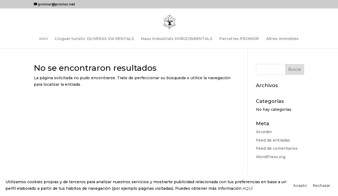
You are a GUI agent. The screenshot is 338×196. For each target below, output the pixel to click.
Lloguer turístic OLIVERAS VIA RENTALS (94, 39)
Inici (43, 39)
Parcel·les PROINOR (239, 39)
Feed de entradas (273, 140)
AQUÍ (248, 188)
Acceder (264, 131)
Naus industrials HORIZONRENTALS (176, 39)
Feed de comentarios (277, 148)
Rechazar (321, 185)
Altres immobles (282, 39)
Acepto (300, 185)
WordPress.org (270, 156)
